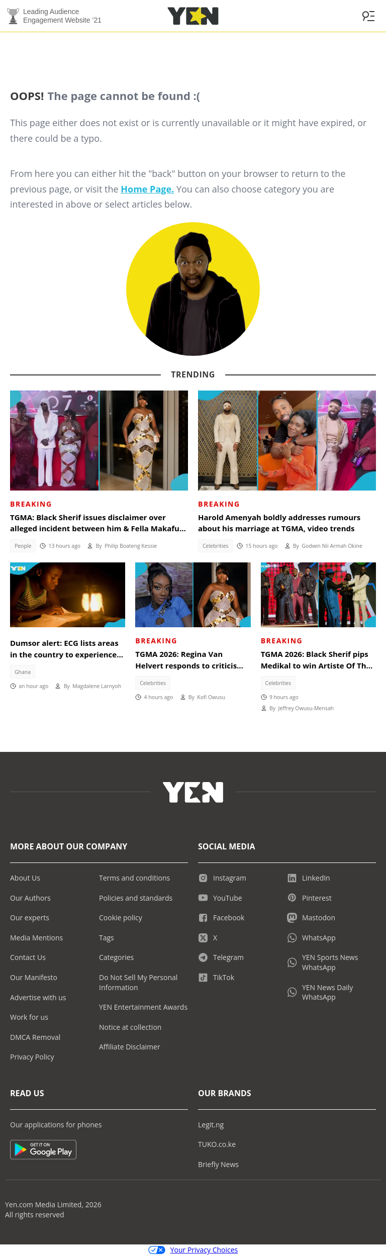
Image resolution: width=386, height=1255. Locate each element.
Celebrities (216, 545)
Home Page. (147, 189)
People (23, 545)
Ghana (23, 671)
